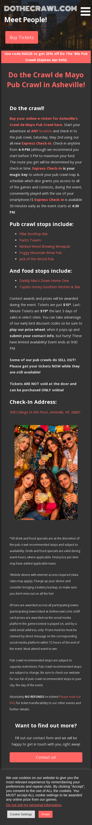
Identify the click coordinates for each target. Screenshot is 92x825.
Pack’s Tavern (30, 240)
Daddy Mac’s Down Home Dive (44, 280)
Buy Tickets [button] (22, 37)
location (41, 131)
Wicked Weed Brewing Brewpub (44, 246)
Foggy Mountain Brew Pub (40, 252)
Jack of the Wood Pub (36, 259)
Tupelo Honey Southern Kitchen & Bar (49, 287)
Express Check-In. (37, 143)
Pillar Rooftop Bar (33, 234)
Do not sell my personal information (33, 805)
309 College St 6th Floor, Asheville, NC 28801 (45, 412)
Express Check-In (47, 168)
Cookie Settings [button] (21, 814)
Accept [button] (45, 814)
